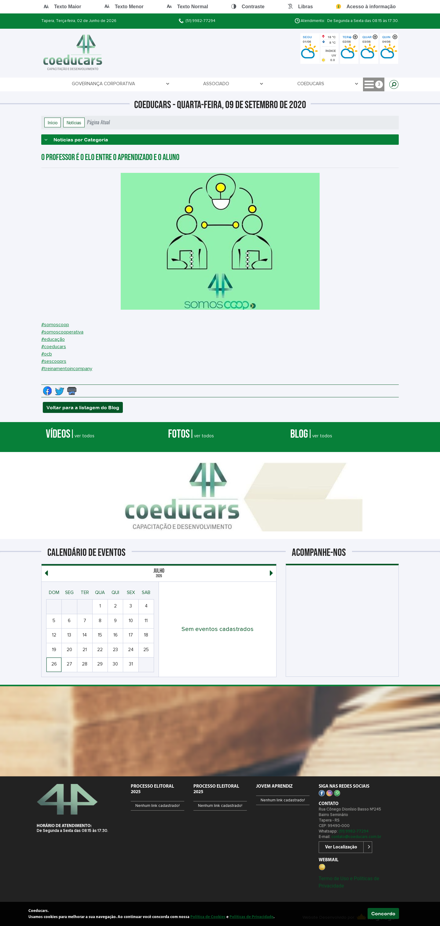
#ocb (46, 354)
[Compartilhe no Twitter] (59, 391)
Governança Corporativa (79, 84)
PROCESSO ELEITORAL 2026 (278, 84)
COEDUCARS (176, 84)
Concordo (383, 913)
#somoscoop (55, 324)
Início (52, 122)
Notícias (74, 122)
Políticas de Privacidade (251, 917)
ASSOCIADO (136, 84)
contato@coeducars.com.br (356, 837)
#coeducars (53, 346)
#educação (53, 339)
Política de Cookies (208, 917)
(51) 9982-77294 (200, 21)
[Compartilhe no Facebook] (47, 391)
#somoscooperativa (62, 332)
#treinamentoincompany (66, 368)
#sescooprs (53, 361)
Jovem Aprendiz (220, 84)
